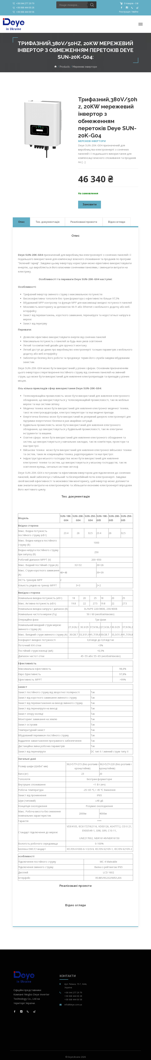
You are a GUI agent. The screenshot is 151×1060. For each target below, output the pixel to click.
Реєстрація (124, 11)
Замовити (89, 204)
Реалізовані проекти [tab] (83, 222)
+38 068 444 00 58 (25, 11)
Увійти (135, 11)
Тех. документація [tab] (47, 222)
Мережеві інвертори (92, 141)
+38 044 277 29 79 (25, 3)
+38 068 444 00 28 (25, 7)
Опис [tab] (21, 222)
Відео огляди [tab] (116, 222)
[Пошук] (92, 4)
